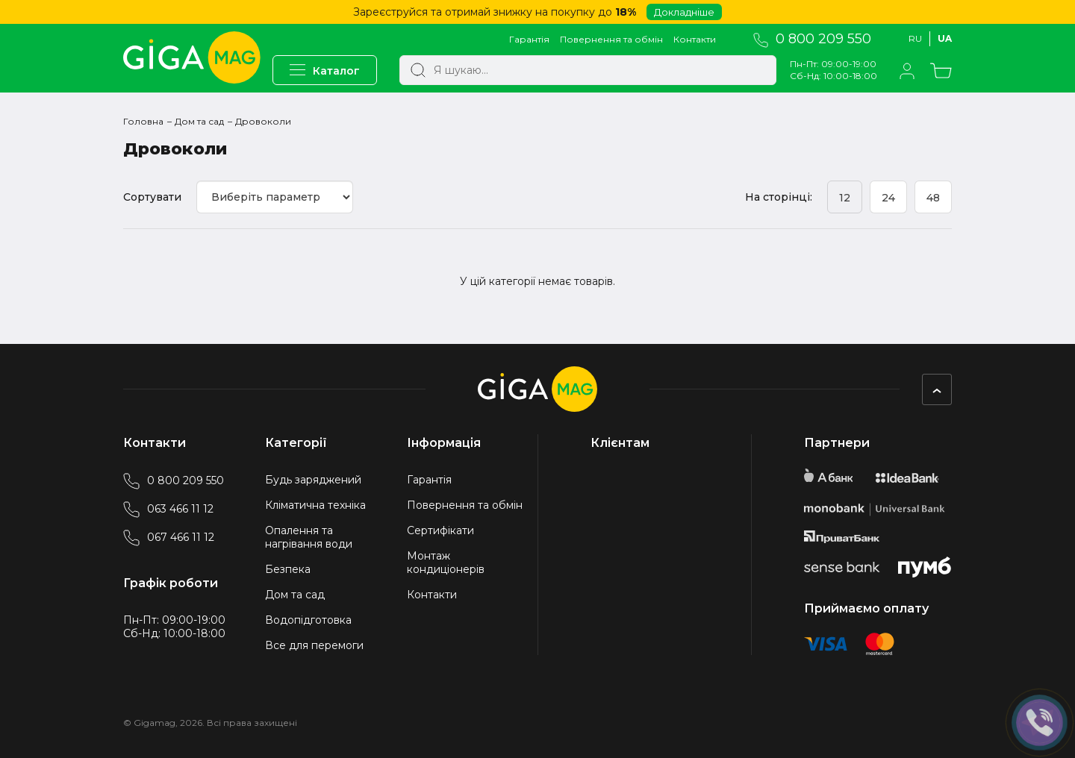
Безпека (288, 569)
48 (933, 197)
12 (844, 197)
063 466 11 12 (168, 509)
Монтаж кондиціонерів (445, 562)
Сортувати (152, 197)
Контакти (694, 39)
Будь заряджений (313, 479)
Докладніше (684, 12)
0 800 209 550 (812, 39)
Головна (143, 121)
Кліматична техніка (315, 505)
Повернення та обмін (611, 39)
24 (888, 197)
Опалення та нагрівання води (308, 537)
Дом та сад (199, 121)
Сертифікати (440, 530)
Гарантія (529, 39)
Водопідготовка (308, 620)
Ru (915, 38)
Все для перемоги (314, 645)
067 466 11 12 (168, 537)
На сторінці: (778, 197)
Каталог (325, 71)
